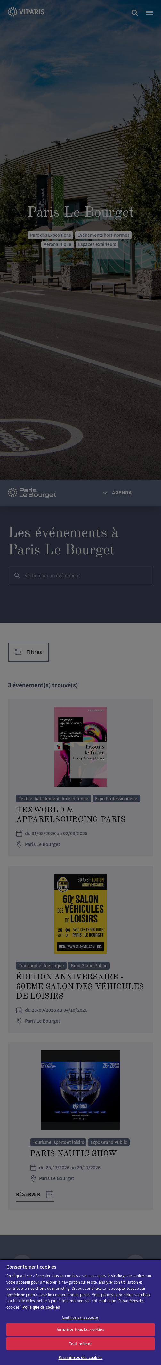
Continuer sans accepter (80, 1317)
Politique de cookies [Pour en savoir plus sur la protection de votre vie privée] (41, 1307)
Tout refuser (80, 1343)
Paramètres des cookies (81, 1357)
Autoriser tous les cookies (80, 1329)
